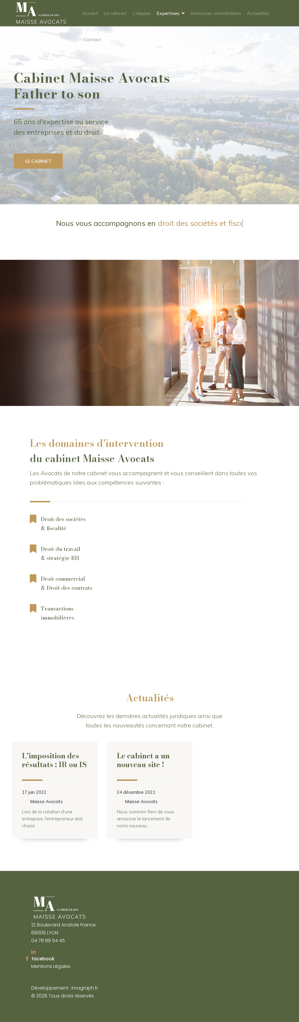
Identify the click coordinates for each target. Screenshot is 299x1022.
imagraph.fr (85, 988)
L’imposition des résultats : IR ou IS (54, 760)
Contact (92, 39)
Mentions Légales (50, 966)
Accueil (90, 13)
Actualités (258, 13)
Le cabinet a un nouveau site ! (143, 760)
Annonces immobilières (215, 13)
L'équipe (142, 13)
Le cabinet (115, 13)
